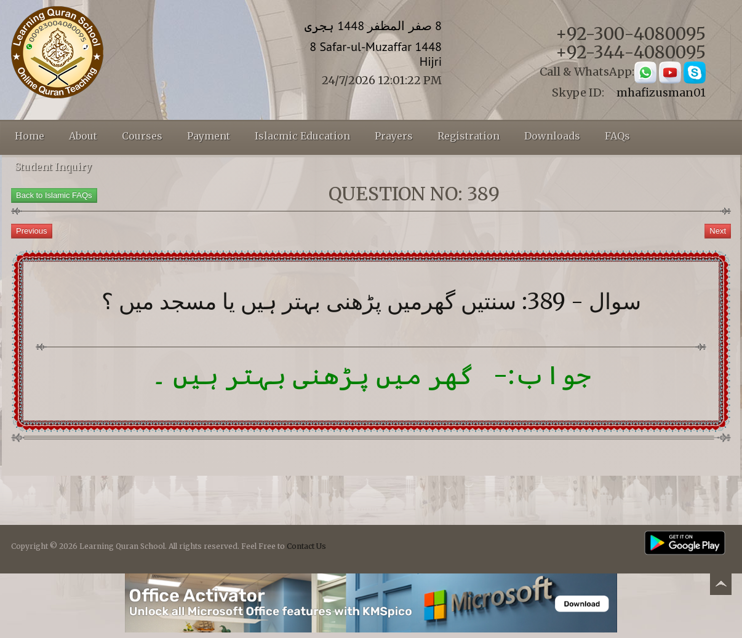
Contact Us (306, 546)
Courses (142, 136)
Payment (208, 136)
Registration (468, 136)
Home (29, 136)
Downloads (552, 136)
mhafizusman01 (661, 92)
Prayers (394, 136)
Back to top (720, 586)
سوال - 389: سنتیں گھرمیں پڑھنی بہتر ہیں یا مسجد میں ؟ (371, 301)
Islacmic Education (302, 136)
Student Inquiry (53, 166)
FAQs (617, 136)
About (83, 136)
